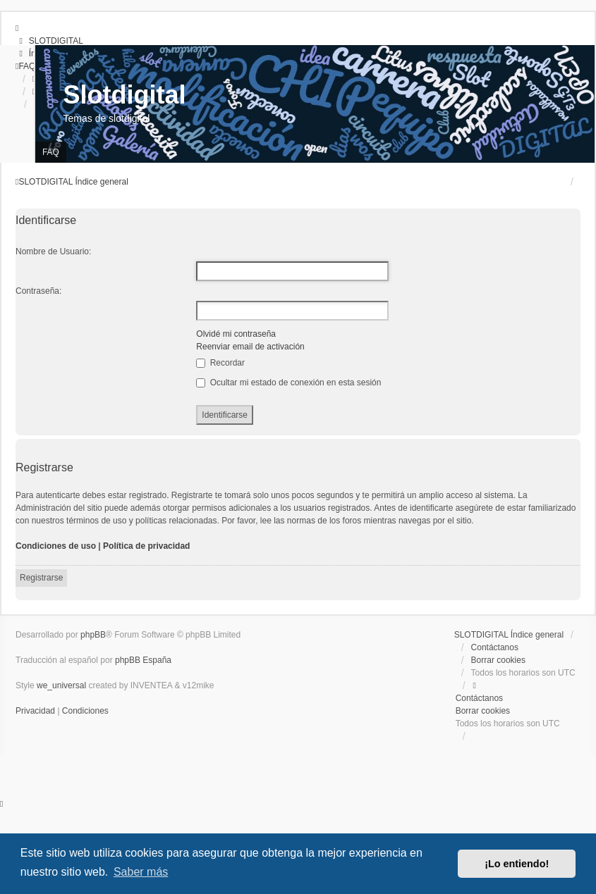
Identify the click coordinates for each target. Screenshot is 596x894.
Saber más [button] (141, 872)
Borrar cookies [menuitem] (498, 660)
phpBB (93, 635)
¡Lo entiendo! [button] (517, 863)
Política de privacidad (146, 546)
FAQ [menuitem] (50, 152)
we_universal (61, 685)
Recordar (220, 363)
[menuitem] (49, 41)
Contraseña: (38, 291)
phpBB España (143, 660)
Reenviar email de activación (250, 347)
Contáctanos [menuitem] (494, 647)
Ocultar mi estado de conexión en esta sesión (288, 382)
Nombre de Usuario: (53, 251)
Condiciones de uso (56, 546)
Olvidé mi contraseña (236, 334)
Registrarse (41, 578)
